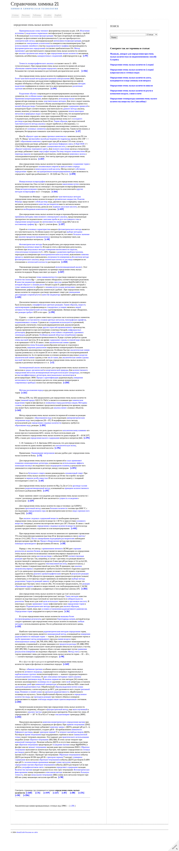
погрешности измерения (68, 262)
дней (40, 699)
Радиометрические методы (40, 619)
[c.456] (86, 73)
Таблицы (39, 15)
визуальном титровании (61, 792)
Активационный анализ (31, 375)
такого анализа (76, 692)
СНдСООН (81, 149)
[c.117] (58, 810)
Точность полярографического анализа (38, 66)
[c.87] (66, 810)
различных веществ (35, 252)
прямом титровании (81, 739)
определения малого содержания (51, 445)
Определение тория (25, 624)
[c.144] (55, 91)
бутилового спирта (38, 483)
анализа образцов (73, 619)
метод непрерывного (61, 651)
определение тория (79, 616)
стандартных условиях (59, 315)
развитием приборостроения (72, 257)
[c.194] (20, 448)
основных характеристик (41, 234)
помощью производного (40, 553)
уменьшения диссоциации (48, 302)
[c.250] (68, 390)
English (60, 15)
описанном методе (72, 790)
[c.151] (44, 523)
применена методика (26, 222)
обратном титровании (58, 759)
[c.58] (77, 553)
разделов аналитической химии (40, 365)
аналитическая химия (71, 350)
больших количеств (60, 518)
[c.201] (45, 433)
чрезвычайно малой (39, 144)
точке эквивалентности (53, 294)
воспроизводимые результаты (30, 631)
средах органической (36, 377)
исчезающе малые (78, 101)
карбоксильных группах (27, 689)
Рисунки (27, 15)
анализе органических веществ (60, 53)
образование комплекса (34, 146)
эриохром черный (61, 747)
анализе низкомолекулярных (43, 578)
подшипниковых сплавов (37, 330)
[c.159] (33, 511)
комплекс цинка (65, 742)
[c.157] (60, 164)
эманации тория (50, 649)
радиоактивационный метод (39, 498)
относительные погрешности (30, 257)
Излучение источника (26, 33)
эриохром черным (51, 774)
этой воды (53, 714)
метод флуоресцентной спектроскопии (54, 81)
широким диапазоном (38, 355)
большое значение (25, 242)
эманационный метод (58, 646)
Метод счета (42, 666)
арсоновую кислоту (80, 614)
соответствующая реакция (28, 568)
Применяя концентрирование (39, 101)
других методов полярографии (44, 196)
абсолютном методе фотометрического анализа (38, 264)
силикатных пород (55, 410)
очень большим (39, 352)
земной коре (83, 347)
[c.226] (28, 813)
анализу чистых (38, 727)
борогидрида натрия (68, 631)
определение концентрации (29, 227)
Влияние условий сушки (43, 707)
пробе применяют (44, 651)
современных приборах (27, 390)
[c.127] (64, 229)
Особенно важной (59, 342)
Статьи (17, 15)
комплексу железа (25, 161)
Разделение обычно (29, 96)
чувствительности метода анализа (64, 126)
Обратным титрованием (57, 772)
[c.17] (57, 136)
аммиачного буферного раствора (31, 747)
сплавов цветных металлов (64, 327)
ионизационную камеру (40, 654)
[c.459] (62, 214)
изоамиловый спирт (76, 483)
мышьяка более (69, 629)
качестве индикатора (38, 289)
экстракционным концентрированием (55, 176)
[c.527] (63, 279)
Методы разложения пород (33, 397)
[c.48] (58, 244)
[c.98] (83, 795)
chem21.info (22, 850)
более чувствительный (27, 81)
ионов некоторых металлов (50, 116)
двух (47, 692)
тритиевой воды (24, 707)
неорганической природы (59, 377)
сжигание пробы (52, 224)
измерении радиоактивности (29, 649)
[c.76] (39, 810)
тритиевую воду (37, 694)
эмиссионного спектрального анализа (52, 222)
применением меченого (54, 558)
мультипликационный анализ (70, 274)
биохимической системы (39, 317)
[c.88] (74, 810)
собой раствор (43, 206)
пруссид (70, 289)
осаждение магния (25, 762)
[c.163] (20, 418)
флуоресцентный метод (59, 724)
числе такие (72, 365)
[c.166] (77, 196)
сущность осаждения (70, 508)
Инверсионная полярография (34, 186)
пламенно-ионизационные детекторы (33, 473)
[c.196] (59, 458)
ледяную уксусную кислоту (67, 211)
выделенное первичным (48, 33)
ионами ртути (59, 292)
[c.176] (83, 810)
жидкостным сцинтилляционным (72, 714)
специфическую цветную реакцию (49, 312)
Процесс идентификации (49, 385)
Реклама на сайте (33, 850)
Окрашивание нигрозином (44, 463)
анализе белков (35, 561)
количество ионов (25, 287)
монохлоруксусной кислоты (49, 174)
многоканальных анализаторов (73, 382)
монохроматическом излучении (57, 259)
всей (70, 697)
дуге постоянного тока (71, 224)
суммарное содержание (78, 774)
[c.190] (53, 320)
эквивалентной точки (32, 752)
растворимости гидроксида (60, 144)
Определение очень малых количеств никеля (131, 85)
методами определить (49, 71)
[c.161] (26, 400)
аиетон (26, 548)
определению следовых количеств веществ (64, 536)
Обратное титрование (60, 764)
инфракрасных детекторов (28, 340)
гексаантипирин (67, 729)
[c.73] (47, 465)
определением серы (39, 521)
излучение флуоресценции (58, 35)
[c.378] (74, 179)
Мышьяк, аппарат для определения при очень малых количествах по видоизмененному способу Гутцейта (133, 57)
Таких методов (73, 609)
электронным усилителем (62, 43)
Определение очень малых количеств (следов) (132, 64)
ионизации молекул (25, 475)
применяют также (44, 616)
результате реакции (55, 586)
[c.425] (58, 304)
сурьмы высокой (43, 367)
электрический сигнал (41, 41)
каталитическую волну (68, 455)
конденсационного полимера (30, 692)
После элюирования (55, 548)
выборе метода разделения (72, 591)
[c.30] (19, 813)
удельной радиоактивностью (40, 702)
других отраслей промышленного (75, 335)
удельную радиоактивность (68, 707)
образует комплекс (25, 154)
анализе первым (53, 694)
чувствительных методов (67, 103)
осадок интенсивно (25, 297)
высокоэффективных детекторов (44, 382)
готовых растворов (70, 767)
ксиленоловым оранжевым (29, 780)
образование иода (25, 433)
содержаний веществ (51, 528)
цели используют (52, 614)
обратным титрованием (40, 777)
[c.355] (86, 601)
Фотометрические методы (32, 249)
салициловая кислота (57, 151)
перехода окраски (43, 159)
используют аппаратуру (70, 380)
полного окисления (62, 154)
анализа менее (62, 415)
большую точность (34, 792)
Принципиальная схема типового (35, 30)
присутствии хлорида (78, 171)
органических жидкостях (67, 204)
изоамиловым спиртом (57, 171)
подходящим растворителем (76, 548)
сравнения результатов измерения (56, 664)
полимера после (46, 697)
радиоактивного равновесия (76, 621)
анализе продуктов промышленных (53, 242)
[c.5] (87, 370)
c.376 (74, 823)
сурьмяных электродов (27, 342)
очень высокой (30, 347)
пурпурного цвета (42, 154)
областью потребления (78, 342)
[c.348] (20, 269)
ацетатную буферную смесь (63, 149)
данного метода (40, 113)
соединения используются (71, 330)
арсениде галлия (81, 495)
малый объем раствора (48, 108)
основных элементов (70, 131)
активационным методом (48, 380)
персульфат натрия (60, 156)
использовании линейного (51, 46)
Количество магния (25, 787)
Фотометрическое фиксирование (31, 790)
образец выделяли (76, 702)
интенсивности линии (54, 227)
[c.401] (82, 538)
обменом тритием (36, 684)
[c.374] (75, 478)
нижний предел (30, 408)
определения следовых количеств (48, 430)
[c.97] (51, 58)
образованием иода (44, 425)
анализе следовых (33, 528)
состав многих (45, 327)
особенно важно (37, 98)
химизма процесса (25, 262)
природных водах (71, 116)
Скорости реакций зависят (28, 594)
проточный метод (34, 518)
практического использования (30, 754)
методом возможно (51, 194)
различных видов (71, 410)
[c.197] (63, 501)
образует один (34, 141)
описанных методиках (59, 692)
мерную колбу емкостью (39, 488)
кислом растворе (60, 566)
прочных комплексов (58, 141)
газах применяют (76, 470)
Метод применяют (44, 51)
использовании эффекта (75, 473)
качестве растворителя (52, 209)
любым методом (24, 636)
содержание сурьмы (67, 347)
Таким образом (23, 126)
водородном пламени (62, 475)
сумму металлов (56, 780)
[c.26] (68, 624)
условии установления (53, 621)
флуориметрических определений (58, 48)
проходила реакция (57, 712)
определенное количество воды (31, 712)
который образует (43, 292)
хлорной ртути (66, 302)
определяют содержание (62, 785)
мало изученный (82, 724)
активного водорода (35, 687)
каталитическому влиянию (76, 438)
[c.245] (27, 732)
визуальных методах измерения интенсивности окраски (54, 254)
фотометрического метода (71, 234)
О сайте (49, 15)
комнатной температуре (57, 699)
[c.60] (43, 490)
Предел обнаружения (62, 551)
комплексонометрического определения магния (66, 737)
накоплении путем (72, 189)
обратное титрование (68, 754)
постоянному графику (26, 229)
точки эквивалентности (48, 284)
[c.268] (31, 810)
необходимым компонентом (37, 214)
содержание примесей (34, 111)
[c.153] (27, 639)
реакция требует (27, 320)
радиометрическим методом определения (63, 644)
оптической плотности (61, 267)
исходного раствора (49, 123)
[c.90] (44, 671)
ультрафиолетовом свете (28, 785)
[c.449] (48, 810)
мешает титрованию (75, 762)
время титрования (51, 749)
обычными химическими (28, 71)
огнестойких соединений (77, 340)
